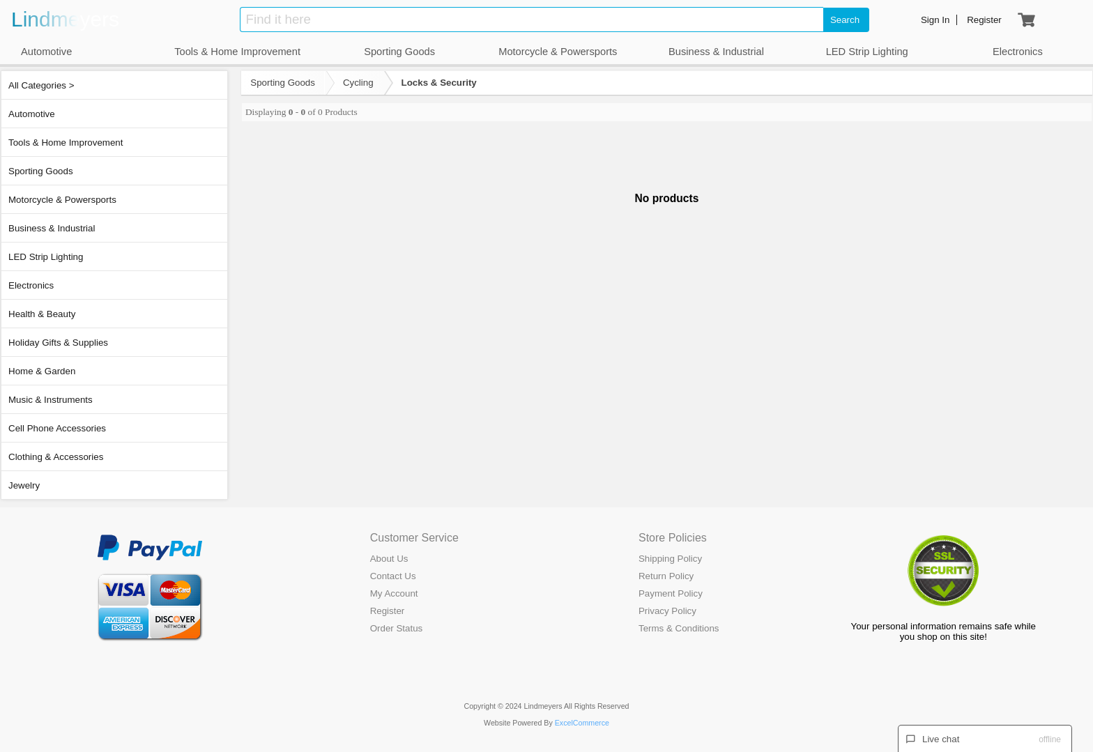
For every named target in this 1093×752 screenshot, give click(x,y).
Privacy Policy (667, 611)
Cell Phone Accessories (57, 428)
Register (387, 611)
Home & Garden (41, 371)
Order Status (396, 628)
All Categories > (41, 85)
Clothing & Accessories (55, 457)
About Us (389, 558)
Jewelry (24, 485)
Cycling (358, 82)
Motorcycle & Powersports (62, 199)
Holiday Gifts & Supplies (58, 342)
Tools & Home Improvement (65, 142)
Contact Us (393, 576)
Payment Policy (671, 593)
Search (844, 20)
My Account (394, 593)
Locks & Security (439, 82)
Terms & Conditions (679, 628)
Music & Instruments (50, 399)
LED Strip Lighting (45, 257)
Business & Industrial (51, 228)
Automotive (31, 114)
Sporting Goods (40, 171)
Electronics (31, 285)
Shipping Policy (670, 558)
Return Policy (666, 576)
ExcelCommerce (582, 723)
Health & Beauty (41, 314)
